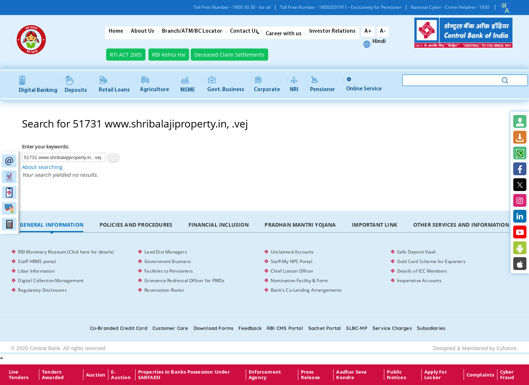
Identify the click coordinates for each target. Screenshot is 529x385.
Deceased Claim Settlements (229, 54)
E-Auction (120, 374)
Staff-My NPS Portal (291, 261)
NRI (294, 84)
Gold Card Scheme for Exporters (431, 261)
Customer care (170, 328)
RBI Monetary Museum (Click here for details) (66, 252)
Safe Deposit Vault (416, 252)
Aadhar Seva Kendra (351, 374)
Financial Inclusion (218, 224)
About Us (142, 31)
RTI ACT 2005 (126, 54)
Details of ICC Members (422, 271)
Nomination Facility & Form (299, 280)
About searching (42, 166)
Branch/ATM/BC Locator (192, 31)
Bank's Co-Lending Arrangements (306, 290)
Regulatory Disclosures (42, 290)
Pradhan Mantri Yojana (300, 224)
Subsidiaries (431, 328)
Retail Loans (114, 84)
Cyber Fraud (507, 374)
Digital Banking (38, 84)
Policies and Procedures (136, 224)
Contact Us (244, 31)
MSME (187, 84)
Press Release (310, 374)
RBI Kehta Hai (169, 54)
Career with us (284, 34)
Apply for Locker (435, 374)
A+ (368, 31)
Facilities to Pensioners (168, 271)
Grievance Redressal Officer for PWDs (184, 280)
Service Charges (392, 328)
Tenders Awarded (53, 374)
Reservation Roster (164, 290)
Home (116, 31)
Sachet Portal (324, 328)
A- (383, 31)
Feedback (250, 328)
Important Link (374, 224)
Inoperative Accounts (419, 280)
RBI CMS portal (285, 328)
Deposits (76, 85)
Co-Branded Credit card (118, 328)
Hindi (379, 42)
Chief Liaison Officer (292, 271)
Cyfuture (506, 348)
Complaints (480, 374)
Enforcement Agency (265, 374)
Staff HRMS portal (36, 261)
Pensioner (322, 84)
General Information (51, 224)
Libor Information (36, 271)
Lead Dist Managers (165, 252)
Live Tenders (18, 374)
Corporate (267, 84)
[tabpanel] (264, 271)
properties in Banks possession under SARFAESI (184, 374)
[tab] (51, 225)
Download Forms (214, 328)
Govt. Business (225, 84)
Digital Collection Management (50, 280)
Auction (95, 374)
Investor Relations (332, 31)
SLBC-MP (356, 328)
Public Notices (396, 374)
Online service (364, 84)
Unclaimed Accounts (292, 252)
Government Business (167, 261)
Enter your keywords (45, 146)
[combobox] (505, 8)
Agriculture (154, 84)
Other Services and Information (461, 224)
